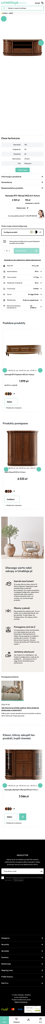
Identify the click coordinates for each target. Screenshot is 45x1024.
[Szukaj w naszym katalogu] (22, 8)
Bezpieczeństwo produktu (12, 188)
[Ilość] (7, 251)
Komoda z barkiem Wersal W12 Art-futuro (21, 790)
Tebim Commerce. (21, 1002)
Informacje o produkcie (11, 176)
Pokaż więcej (22, 170)
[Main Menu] (4, 1019)
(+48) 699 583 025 (31, 216)
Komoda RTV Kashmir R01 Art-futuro (19, 374)
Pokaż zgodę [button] (18, 880)
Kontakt (39, 3)
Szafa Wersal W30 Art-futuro (15, 472)
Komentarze (6, 182)
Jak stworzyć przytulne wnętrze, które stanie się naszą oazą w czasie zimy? (20, 709)
